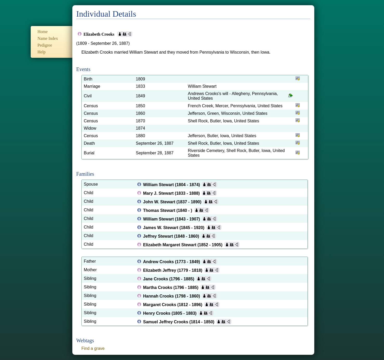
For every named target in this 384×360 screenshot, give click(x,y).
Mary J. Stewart (159, 193)
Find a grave (93, 348)
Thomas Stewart (159, 210)
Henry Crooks (157, 313)
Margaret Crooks (160, 304)
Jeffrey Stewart (158, 236)
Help (41, 52)
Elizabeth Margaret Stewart (170, 245)
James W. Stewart (161, 227)
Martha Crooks (158, 287)
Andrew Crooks (159, 262)
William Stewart (159, 184)
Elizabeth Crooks (99, 34)
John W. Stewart (159, 202)
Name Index (47, 38)
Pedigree (44, 45)
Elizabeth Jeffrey (160, 270)
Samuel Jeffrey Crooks (166, 322)
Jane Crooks (156, 279)
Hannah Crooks (159, 296)
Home (42, 31)
